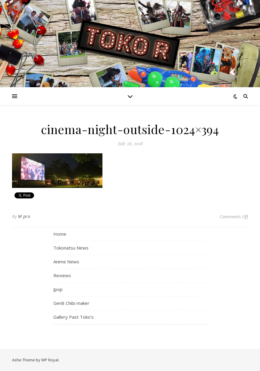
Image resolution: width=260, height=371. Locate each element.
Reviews (62, 275)
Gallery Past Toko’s (73, 317)
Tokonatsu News (71, 248)
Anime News (66, 262)
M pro (24, 216)
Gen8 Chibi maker (71, 303)
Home (59, 234)
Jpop (58, 289)
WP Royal (49, 360)
